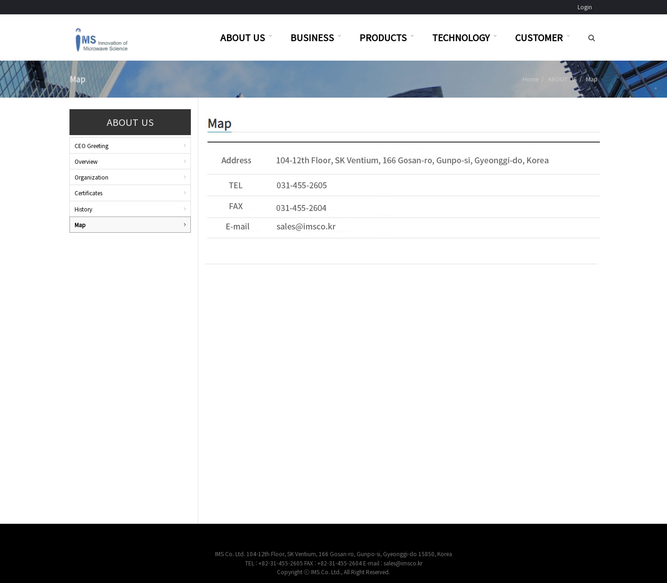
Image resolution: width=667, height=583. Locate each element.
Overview (86, 161)
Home (530, 78)
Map (80, 225)
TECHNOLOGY (461, 37)
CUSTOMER (539, 37)
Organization (91, 177)
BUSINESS (312, 37)
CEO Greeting (91, 145)
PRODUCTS (383, 37)
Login (585, 7)
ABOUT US (242, 37)
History (83, 209)
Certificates (88, 193)
